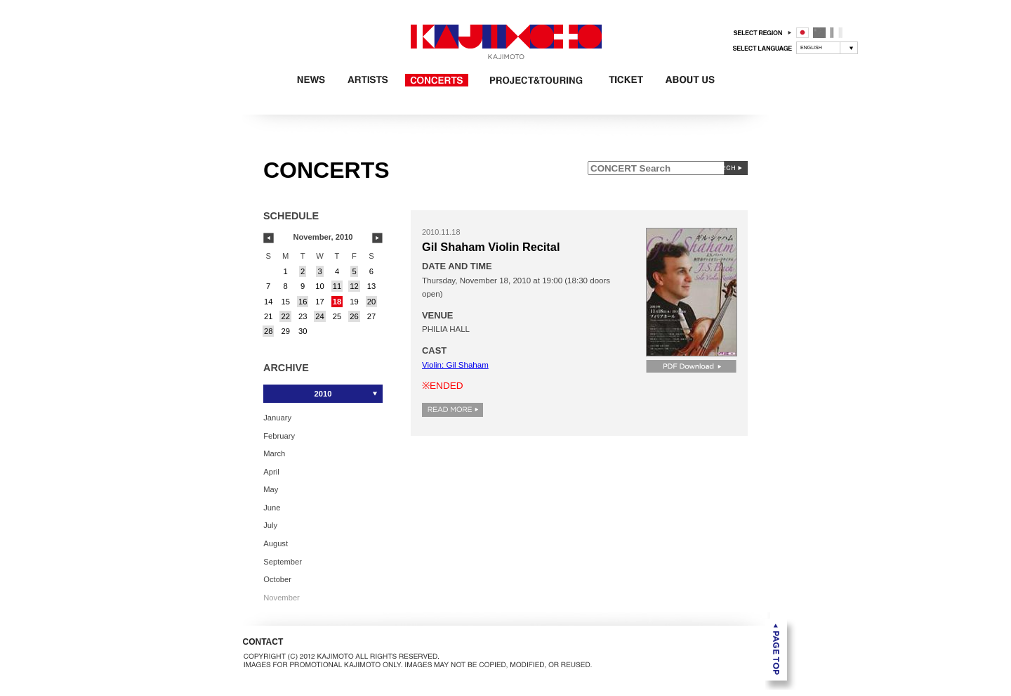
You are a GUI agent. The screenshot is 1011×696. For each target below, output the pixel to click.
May (270, 489)
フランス (836, 32)
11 (337, 286)
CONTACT (263, 642)
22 (285, 316)
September (282, 561)
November (281, 597)
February (279, 435)
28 (268, 331)
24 (319, 316)
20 (371, 301)
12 (354, 286)
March (274, 453)
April (271, 471)
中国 (819, 32)
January (277, 417)
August (275, 543)
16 (302, 301)
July (270, 525)
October (277, 579)
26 (354, 316)
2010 (323, 393)
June (271, 507)
